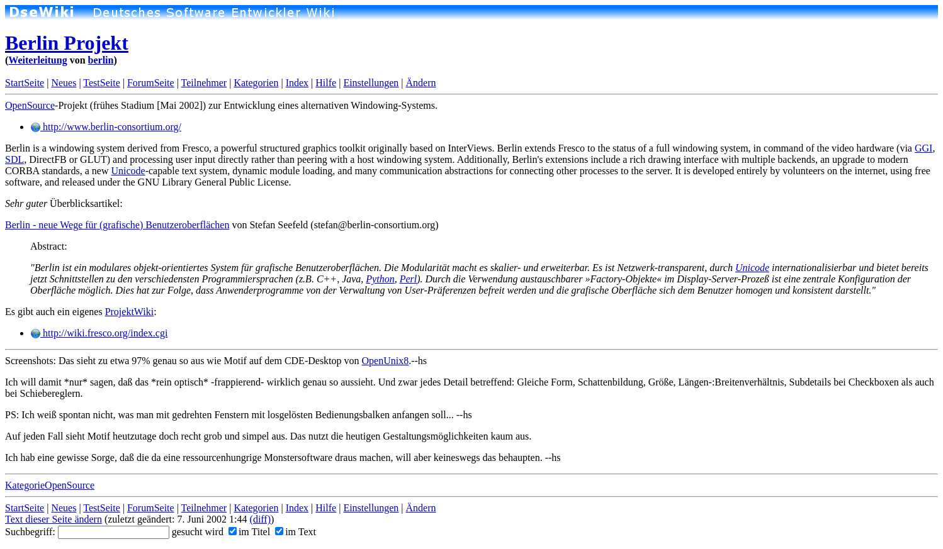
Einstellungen (370, 82)
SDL (14, 159)
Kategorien (256, 82)
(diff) (260, 519)
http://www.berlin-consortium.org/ (105, 126)
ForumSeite (150, 82)
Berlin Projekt (66, 42)
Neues (63, 82)
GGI (923, 148)
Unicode (128, 170)
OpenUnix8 (385, 360)
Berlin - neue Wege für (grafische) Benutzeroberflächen (117, 224)
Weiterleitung (37, 60)
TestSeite (101, 82)
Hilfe (325, 82)
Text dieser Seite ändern (53, 519)
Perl (408, 279)
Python (380, 279)
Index (297, 82)
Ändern (421, 82)
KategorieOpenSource (49, 485)
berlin (101, 60)
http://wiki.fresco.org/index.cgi (98, 333)
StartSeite (24, 82)
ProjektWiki (129, 311)
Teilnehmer (204, 82)
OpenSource (30, 105)
